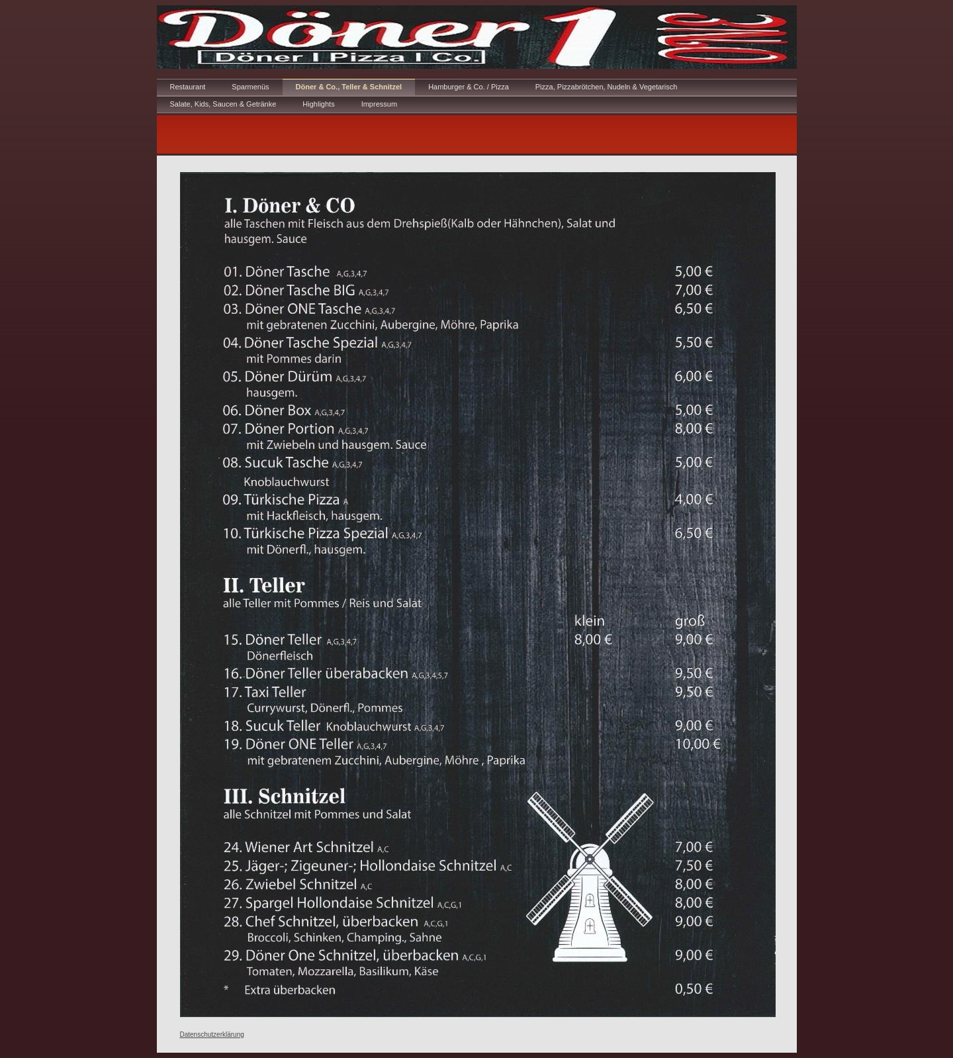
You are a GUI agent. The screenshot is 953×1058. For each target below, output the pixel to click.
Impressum (379, 104)
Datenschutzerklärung (212, 1034)
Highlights (318, 104)
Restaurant (188, 87)
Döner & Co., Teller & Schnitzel (349, 87)
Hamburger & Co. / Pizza (468, 87)
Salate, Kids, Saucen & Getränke (223, 104)
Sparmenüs (250, 87)
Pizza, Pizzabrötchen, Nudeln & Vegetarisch (606, 87)
